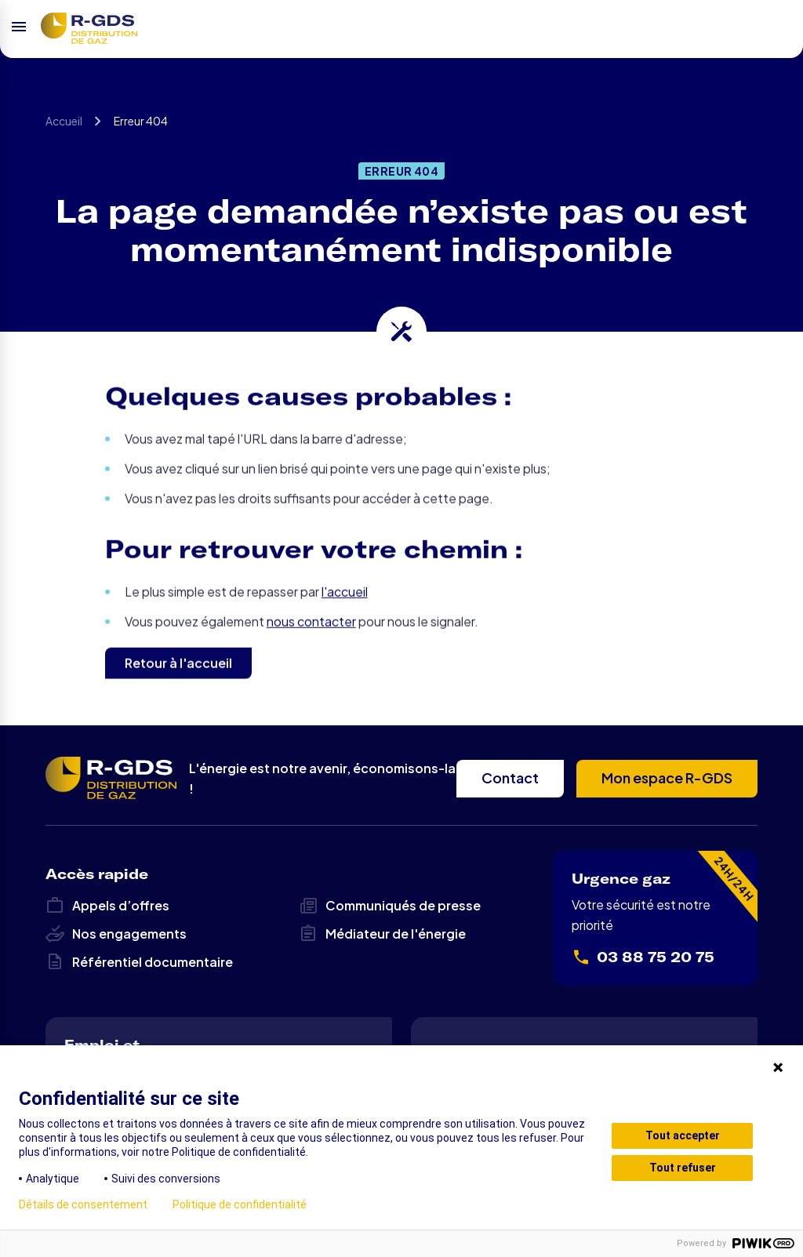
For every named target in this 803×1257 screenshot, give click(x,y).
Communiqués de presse (390, 905)
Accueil (63, 126)
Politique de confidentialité (240, 1204)
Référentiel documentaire (139, 962)
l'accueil (345, 623)
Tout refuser (682, 1167)
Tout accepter (682, 1135)
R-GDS (89, 29)
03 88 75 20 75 (643, 957)
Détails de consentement (83, 1204)
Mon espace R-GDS (666, 777)
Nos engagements (116, 934)
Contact (510, 777)
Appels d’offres (107, 905)
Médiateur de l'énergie (382, 934)
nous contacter (311, 653)
